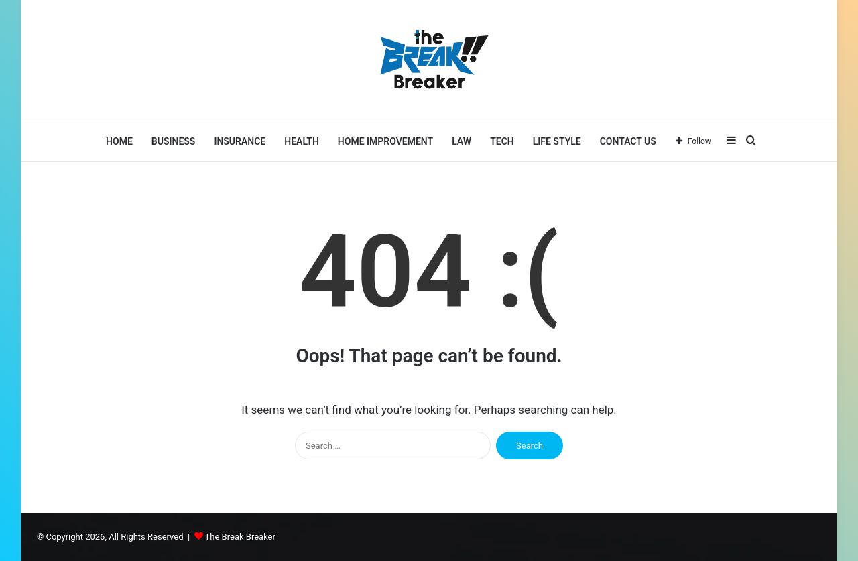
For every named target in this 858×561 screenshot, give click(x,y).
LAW (461, 141)
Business (173, 141)
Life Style (557, 141)
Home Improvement (385, 141)
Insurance (239, 141)
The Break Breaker (240, 537)
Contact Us (628, 141)
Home (119, 141)
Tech (502, 141)
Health (301, 141)
